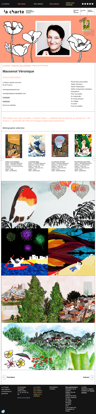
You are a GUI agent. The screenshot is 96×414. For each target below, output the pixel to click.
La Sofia (68, 401)
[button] (3, 411)
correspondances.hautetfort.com (14, 93)
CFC (67, 406)
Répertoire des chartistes (21, 65)
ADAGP (68, 402)
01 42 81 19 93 (22, 393)
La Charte (5, 4)
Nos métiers (38, 4)
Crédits (84, 387)
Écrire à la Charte (23, 398)
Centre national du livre (70, 398)
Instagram (6, 101)
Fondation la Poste (69, 410)
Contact (52, 389)
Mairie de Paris (70, 396)
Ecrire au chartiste (9, 105)
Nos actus (22, 4)
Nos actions (54, 4)
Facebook (6, 97)
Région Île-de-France (70, 393)
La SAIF (68, 404)
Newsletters (53, 387)
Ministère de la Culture (70, 390)
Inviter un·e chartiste (70, 4)
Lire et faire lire (70, 407)
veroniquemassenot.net (11, 89)
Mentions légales (87, 389)
